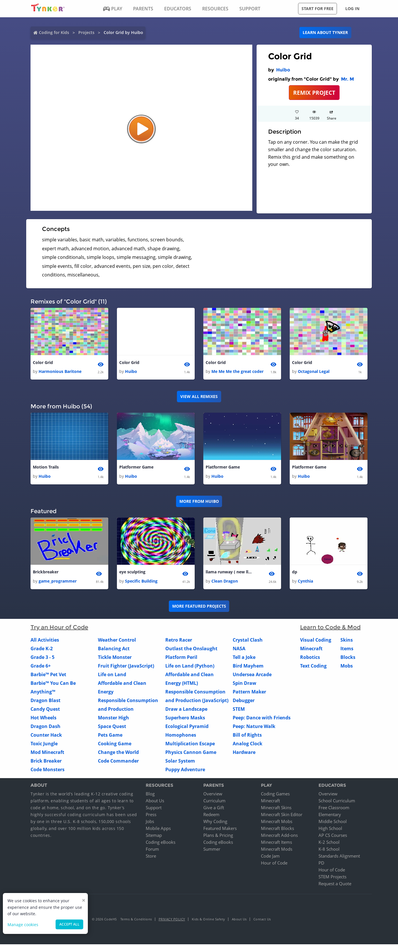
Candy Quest (45, 710)
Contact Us (262, 921)
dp (294, 573)
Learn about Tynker (325, 32)
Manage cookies (22, 924)
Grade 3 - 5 (42, 658)
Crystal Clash (248, 641)
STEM (239, 710)
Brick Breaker (46, 762)
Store (151, 857)
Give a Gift (213, 809)
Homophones (180, 736)
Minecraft (311, 650)
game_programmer (58, 582)
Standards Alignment (339, 857)
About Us (155, 802)
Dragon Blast (45, 702)
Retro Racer (178, 641)
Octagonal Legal (313, 372)
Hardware (244, 753)
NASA (239, 650)
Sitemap (154, 837)
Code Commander (118, 762)
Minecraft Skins (276, 809)
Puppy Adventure (185, 771)
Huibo (283, 70)
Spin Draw (244, 684)
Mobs (346, 667)
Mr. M (347, 79)
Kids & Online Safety (208, 921)
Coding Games (275, 795)
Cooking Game (114, 745)
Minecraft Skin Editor (281, 816)
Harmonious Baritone (60, 372)
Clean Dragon (224, 582)
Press (151, 816)
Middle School (333, 823)
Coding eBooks (160, 844)
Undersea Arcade (252, 676)
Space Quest (112, 728)
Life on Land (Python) (189, 667)
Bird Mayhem (248, 667)
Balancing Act (114, 650)
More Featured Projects (199, 608)
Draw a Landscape (186, 710)
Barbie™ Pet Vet (48, 676)
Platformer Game (136, 468)
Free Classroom (334, 809)
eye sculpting (132, 573)
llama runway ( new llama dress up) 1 (229, 573)
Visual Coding (315, 641)
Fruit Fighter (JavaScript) (126, 667)
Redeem (211, 816)
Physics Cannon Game (190, 753)
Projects (86, 32)
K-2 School (329, 844)
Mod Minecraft (47, 753)
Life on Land (112, 676)
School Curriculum (337, 802)
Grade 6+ (41, 667)
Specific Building (141, 582)
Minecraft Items (276, 844)
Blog (150, 795)
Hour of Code (274, 864)
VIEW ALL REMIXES (199, 397)
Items (346, 650)
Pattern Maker (249, 693)
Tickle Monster (115, 658)
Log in (352, 8)
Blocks (347, 658)
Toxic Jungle (44, 745)
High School (330, 830)
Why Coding (215, 823)
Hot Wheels (43, 719)
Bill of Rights (247, 736)
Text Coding (313, 667)
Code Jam (270, 857)
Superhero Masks (185, 719)
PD (321, 864)
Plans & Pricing (218, 837)
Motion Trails (46, 468)
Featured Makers (220, 830)
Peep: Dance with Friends (262, 719)
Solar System (180, 762)
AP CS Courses (333, 837)
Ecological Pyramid (187, 728)
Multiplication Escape (190, 745)
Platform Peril (181, 658)
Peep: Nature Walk (254, 728)
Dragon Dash (45, 728)
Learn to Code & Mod (330, 628)
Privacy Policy (172, 921)
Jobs (150, 823)
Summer (211, 851)
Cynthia (305, 582)
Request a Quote (335, 885)
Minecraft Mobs (276, 823)
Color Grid (43, 362)
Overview (212, 795)
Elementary (330, 816)
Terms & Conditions (136, 921)
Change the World (118, 753)
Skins (346, 641)
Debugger (244, 702)
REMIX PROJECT (314, 92)
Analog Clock (247, 745)
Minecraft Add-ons (279, 837)
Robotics (310, 658)
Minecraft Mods (276, 851)
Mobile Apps (158, 830)
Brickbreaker (45, 573)
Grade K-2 (42, 650)
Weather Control (117, 641)
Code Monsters (48, 771)
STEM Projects (332, 878)
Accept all (69, 924)
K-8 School (329, 851)
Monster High (113, 719)
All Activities (45, 641)
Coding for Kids (54, 32)
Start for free (317, 8)
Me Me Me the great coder (237, 372)
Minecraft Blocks (277, 830)
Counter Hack (46, 736)
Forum (152, 851)
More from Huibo (199, 502)
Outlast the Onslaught (191, 650)
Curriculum (214, 802)
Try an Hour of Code (59, 628)
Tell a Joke (244, 658)
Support (154, 809)
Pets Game (110, 736)
